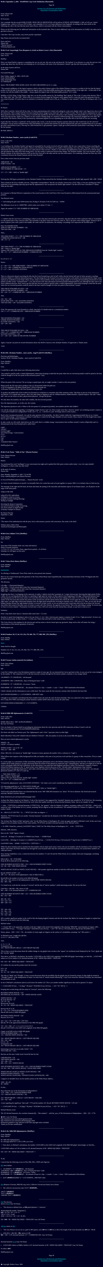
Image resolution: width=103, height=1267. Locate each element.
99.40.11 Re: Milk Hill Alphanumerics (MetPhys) (17, 1131)
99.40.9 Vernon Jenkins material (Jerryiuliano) (17, 660)
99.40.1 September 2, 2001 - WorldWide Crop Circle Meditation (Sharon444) (27, 2)
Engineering (5, 570)
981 (14, 1226)
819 (8, 1204)
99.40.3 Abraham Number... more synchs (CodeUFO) (19, 137)
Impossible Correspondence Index (52, 10)
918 (2, 1202)
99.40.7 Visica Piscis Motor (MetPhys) (14, 561)
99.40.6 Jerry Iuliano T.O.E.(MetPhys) (14, 533)
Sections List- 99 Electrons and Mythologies (51, 8)
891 (2, 1165)
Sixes (2, 643)
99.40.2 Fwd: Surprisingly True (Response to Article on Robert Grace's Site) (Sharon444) (31, 50)
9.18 (14, 1242)
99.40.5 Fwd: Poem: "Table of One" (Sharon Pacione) (19, 452)
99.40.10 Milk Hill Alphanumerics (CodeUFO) (16, 713)
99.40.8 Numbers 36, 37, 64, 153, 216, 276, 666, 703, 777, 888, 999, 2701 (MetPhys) (29, 634)
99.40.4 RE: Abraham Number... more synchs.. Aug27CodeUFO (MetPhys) (26, 353)
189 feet (3, 1226)
